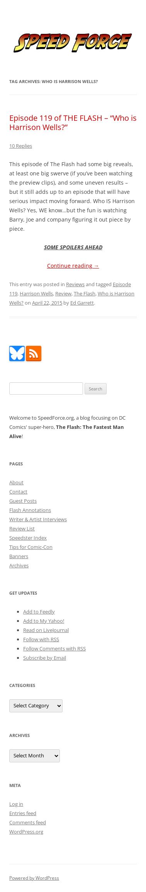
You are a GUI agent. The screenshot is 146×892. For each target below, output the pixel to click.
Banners (18, 556)
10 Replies (20, 145)
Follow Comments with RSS (54, 648)
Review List (22, 528)
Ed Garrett (82, 302)
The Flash (84, 293)
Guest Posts (23, 500)
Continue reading (73, 265)
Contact (18, 491)
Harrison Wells (36, 293)
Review (63, 293)
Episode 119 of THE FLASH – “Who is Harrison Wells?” (73, 122)
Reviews (75, 284)
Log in (16, 803)
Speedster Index (28, 537)
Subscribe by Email (44, 657)
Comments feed (27, 822)
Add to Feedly (39, 611)
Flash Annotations (30, 510)
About (16, 482)
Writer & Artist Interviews (38, 519)
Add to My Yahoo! (43, 620)
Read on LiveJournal (46, 630)
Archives (19, 565)
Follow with (41, 639)
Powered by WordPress (34, 878)
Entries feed (22, 813)
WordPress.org (26, 831)
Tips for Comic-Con (31, 547)
